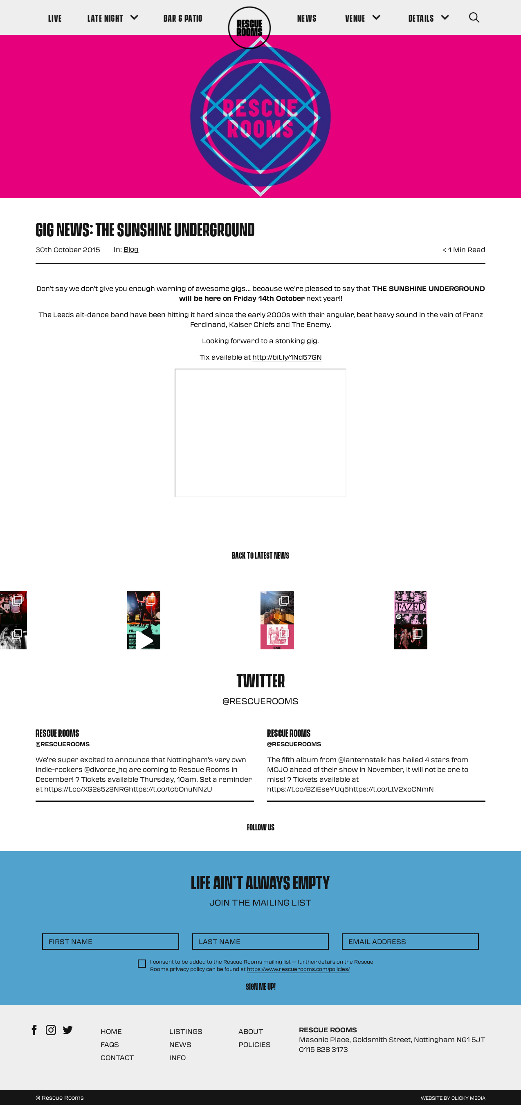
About (250, 1031)
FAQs (110, 1044)
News (180, 1044)
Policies (254, 1044)
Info (177, 1057)
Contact (117, 1057)
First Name (70, 941)
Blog (131, 249)
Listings (185, 1031)
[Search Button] (473, 17)
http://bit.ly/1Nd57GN (287, 357)
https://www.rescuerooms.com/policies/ (298, 969)
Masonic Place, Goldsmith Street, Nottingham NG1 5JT (392, 1039)
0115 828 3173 (323, 1049)
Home (111, 1031)
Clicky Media (468, 1097)
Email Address (377, 941)
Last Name (219, 941)
